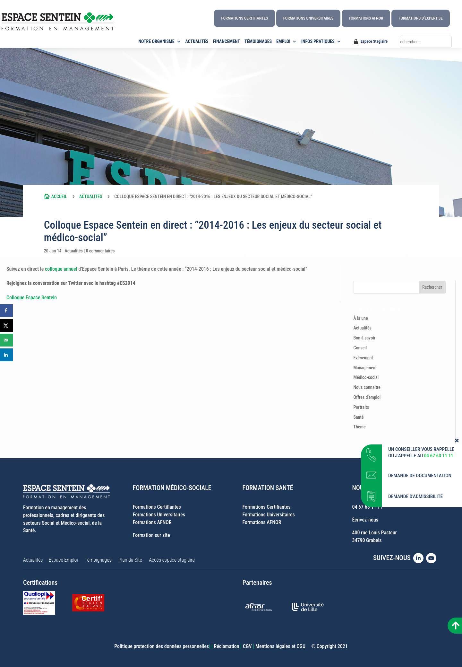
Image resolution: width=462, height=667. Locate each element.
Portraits (361, 407)
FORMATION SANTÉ (268, 488)
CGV (247, 646)
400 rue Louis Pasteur (374, 533)
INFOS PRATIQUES (318, 41)
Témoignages (98, 560)
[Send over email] (6, 340)
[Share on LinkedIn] (6, 354)
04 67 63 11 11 (367, 507)
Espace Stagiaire (374, 41)
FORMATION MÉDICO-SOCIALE (172, 488)
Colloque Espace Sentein (31, 297)
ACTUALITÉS (197, 41)
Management (365, 367)
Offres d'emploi (367, 397)
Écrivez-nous (365, 520)
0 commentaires (100, 250)
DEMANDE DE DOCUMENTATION (419, 473)
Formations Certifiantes (244, 18)
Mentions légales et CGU (280, 646)
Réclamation (226, 646)
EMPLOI (283, 41)
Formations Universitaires (308, 18)
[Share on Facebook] (6, 310)
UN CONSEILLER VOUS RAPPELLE (421, 446)
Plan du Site (130, 560)
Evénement (363, 357)
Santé (359, 417)
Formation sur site (151, 535)
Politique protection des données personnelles (161, 646)
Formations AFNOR (366, 18)
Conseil (360, 347)
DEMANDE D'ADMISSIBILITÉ (415, 494)
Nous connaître (367, 387)
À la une (361, 318)
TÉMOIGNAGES (258, 41)
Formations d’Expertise (420, 18)
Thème (360, 426)
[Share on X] (6, 325)
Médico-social (366, 377)
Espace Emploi (63, 560)
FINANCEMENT (226, 41)
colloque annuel (61, 269)
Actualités (90, 196)
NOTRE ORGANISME (157, 41)
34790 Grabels (366, 540)
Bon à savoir (365, 337)
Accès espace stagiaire (172, 560)
